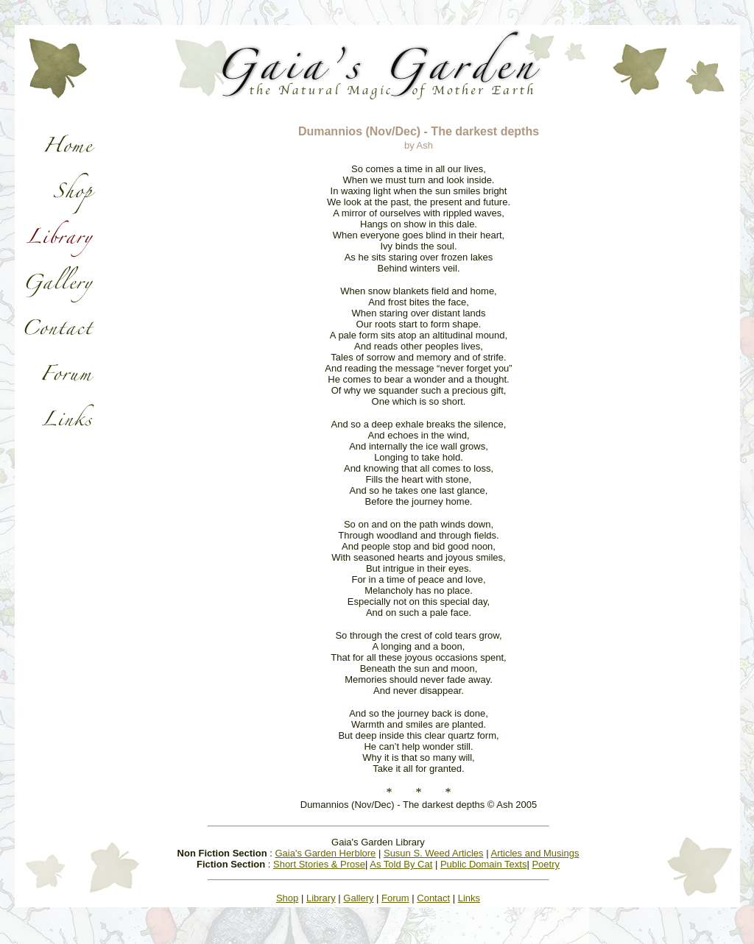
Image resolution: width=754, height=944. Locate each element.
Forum (395, 898)
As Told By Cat (401, 864)
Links (469, 898)
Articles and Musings (534, 853)
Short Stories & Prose (319, 864)
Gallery (358, 898)
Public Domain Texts (483, 864)
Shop (287, 898)
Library (321, 898)
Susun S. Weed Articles (434, 853)
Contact (433, 898)
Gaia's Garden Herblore (325, 853)
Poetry (546, 864)
